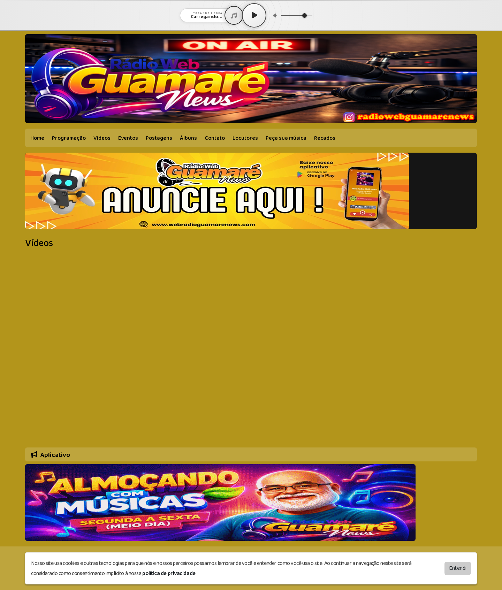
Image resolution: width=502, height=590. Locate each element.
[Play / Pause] (254, 15)
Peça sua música (286, 138)
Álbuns (188, 138)
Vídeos (102, 138)
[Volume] (296, 15)
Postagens (159, 138)
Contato (215, 138)
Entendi (457, 568)
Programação (69, 138)
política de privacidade (169, 573)
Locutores (245, 138)
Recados (324, 138)
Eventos (128, 138)
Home (37, 138)
